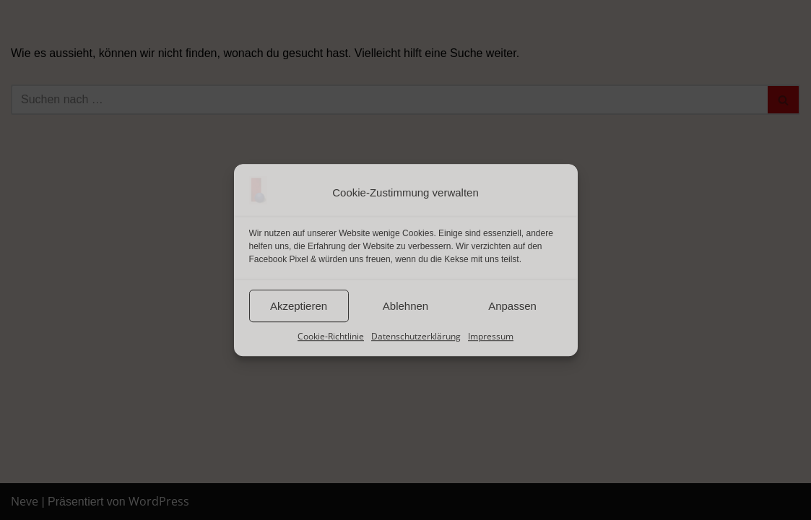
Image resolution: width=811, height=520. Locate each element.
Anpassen (512, 306)
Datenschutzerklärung (416, 336)
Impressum (490, 336)
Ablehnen (405, 306)
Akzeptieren (298, 306)
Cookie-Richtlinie (331, 336)
